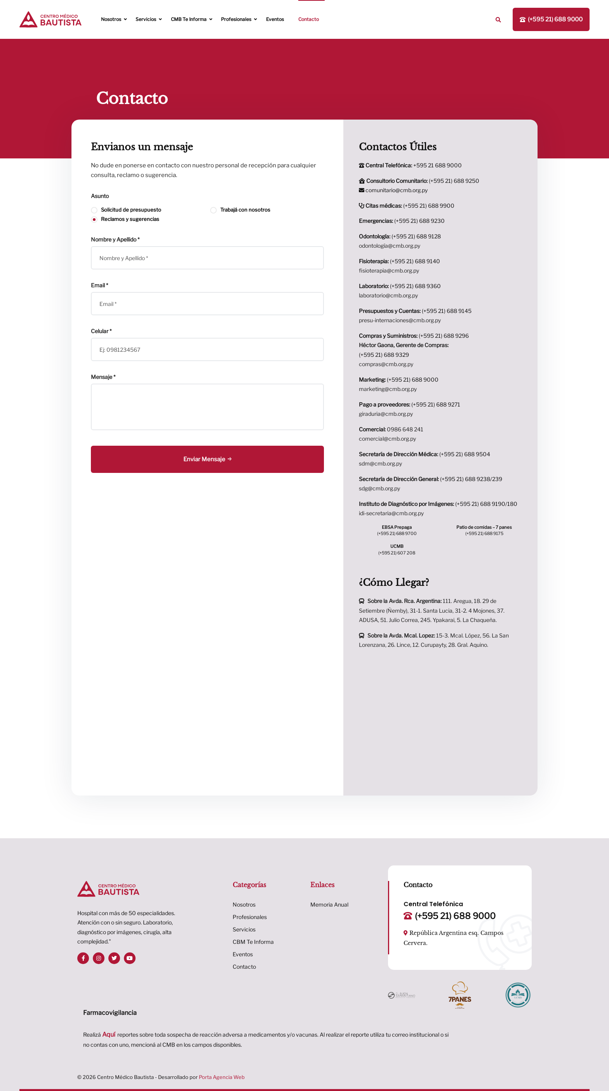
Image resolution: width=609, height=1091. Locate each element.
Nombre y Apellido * (115, 239)
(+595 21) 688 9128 (400, 236)
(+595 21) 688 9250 (422, 180)
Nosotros (111, 19)
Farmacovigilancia (110, 1012)
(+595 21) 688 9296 (414, 335)
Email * (99, 285)
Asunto (100, 196)
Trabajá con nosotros (240, 209)
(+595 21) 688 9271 (409, 404)
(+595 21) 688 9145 (415, 310)
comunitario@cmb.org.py (393, 190)
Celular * (101, 331)
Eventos (275, 19)
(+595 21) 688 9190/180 (438, 503)
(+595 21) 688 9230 (402, 220)
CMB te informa (189, 19)
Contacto (308, 19)
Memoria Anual (329, 904)
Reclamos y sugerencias (125, 219)
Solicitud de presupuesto (126, 209)
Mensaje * (103, 377)
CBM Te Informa (253, 941)
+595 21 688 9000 (410, 165)
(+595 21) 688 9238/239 (430, 479)
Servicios (146, 19)
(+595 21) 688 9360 (400, 286)
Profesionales (236, 19)
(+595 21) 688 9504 (424, 454)
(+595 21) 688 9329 (384, 354)
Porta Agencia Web (222, 1077)
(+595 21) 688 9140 (399, 261)
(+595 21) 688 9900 (406, 205)
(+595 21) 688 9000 (398, 379)
